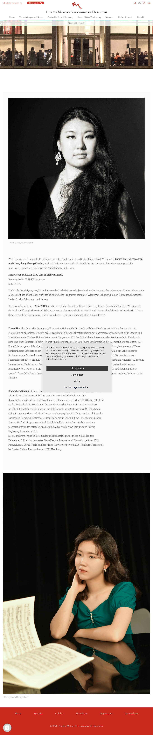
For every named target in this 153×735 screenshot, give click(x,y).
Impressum (106, 713)
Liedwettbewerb (125, 17)
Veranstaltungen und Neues (31, 17)
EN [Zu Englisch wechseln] (144, 2)
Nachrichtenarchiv (76, 23)
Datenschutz (131, 713)
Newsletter (34, 3)
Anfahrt (59, 713)
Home (11, 17)
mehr (77, 380)
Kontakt (140, 17)
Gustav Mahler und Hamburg (60, 17)
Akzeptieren (77, 368)
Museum (109, 17)
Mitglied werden (11, 3)
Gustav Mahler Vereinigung (89, 17)
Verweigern (77, 374)
